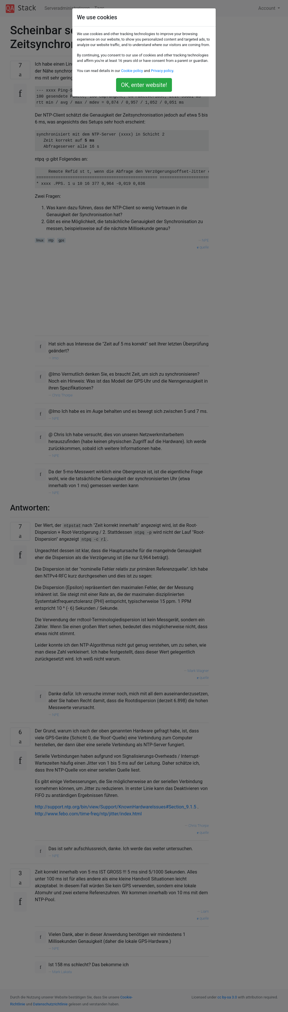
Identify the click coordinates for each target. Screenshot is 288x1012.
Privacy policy (162, 71)
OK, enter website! (144, 84)
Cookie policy (132, 71)
